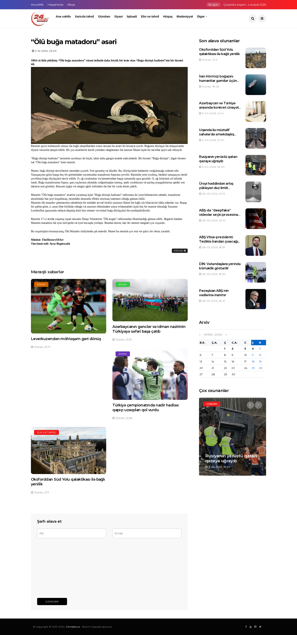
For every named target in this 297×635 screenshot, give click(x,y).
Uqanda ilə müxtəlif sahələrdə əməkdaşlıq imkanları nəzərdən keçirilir (216, 136)
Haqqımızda (55, 4)
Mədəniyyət (185, 16)
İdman (41, 284)
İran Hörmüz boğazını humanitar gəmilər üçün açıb (218, 80)
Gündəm (104, 16)
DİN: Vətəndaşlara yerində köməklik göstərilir (219, 266)
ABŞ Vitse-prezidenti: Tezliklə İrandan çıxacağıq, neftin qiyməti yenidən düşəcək (220, 243)
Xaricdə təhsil (84, 16)
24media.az (73, 626)
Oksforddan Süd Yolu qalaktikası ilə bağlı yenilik (219, 52)
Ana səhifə (37, 4)
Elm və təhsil (150, 16)
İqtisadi (132, 16)
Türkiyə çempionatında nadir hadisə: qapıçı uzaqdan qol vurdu (145, 407)
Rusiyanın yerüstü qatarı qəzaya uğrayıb (218, 159)
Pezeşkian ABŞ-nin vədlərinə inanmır (214, 293)
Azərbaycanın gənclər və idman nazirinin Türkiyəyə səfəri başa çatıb (148, 329)
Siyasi (118, 16)
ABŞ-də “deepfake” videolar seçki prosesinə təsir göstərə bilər (218, 214)
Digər (201, 16)
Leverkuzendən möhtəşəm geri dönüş (66, 339)
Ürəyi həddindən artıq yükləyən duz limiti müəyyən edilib (216, 188)
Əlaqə (71, 4)
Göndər (52, 601)
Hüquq (167, 16)
